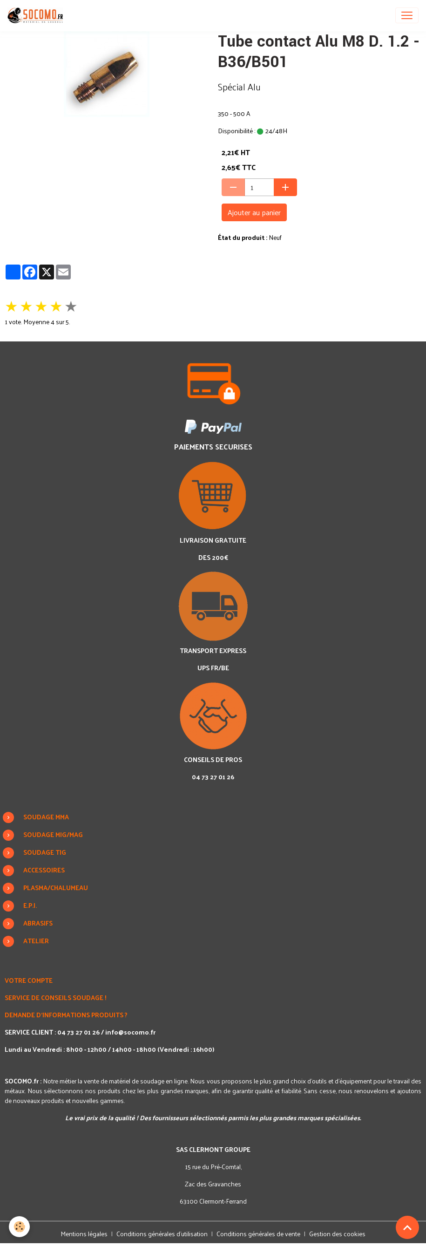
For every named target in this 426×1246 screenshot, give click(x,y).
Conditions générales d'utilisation (162, 1233)
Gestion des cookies (337, 1234)
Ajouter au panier (254, 212)
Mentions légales (84, 1233)
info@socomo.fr (130, 1032)
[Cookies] (19, 1226)
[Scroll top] (407, 1227)
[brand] (37, 15)
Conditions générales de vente (258, 1233)
